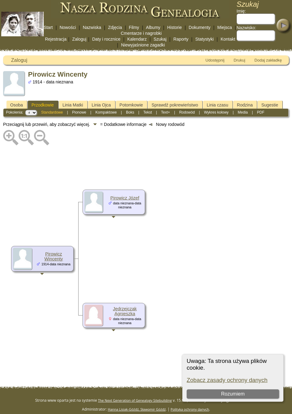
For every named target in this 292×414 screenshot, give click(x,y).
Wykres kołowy (216, 112)
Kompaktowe (106, 112)
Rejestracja (56, 39)
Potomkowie (131, 104)
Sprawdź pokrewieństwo (175, 104)
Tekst (147, 112)
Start (48, 27)
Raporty (181, 39)
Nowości (67, 27)
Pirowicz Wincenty (53, 256)
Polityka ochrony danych (190, 409)
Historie (174, 27)
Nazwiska (92, 27)
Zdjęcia (115, 27)
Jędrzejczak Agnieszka (124, 311)
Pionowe (79, 112)
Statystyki (204, 39)
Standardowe (52, 112)
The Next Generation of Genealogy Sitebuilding (135, 400)
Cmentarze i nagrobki (141, 33)
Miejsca (224, 27)
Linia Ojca (101, 104)
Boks (130, 112)
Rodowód (187, 112)
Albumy (153, 27)
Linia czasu (217, 104)
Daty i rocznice (106, 39)
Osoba (16, 104)
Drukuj (239, 60)
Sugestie (269, 104)
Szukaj (159, 39)
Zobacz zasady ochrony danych (227, 380)
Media (243, 112)
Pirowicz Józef (124, 197)
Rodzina (245, 104)
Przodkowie (42, 104)
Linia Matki (73, 104)
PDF (260, 112)
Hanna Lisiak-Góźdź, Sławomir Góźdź (137, 409)
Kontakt (228, 39)
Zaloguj (79, 39)
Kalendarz (137, 39)
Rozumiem (232, 393)
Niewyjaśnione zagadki (143, 44)
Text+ (165, 112)
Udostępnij (214, 60)
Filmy (134, 27)
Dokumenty (200, 27)
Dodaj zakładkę (268, 60)
